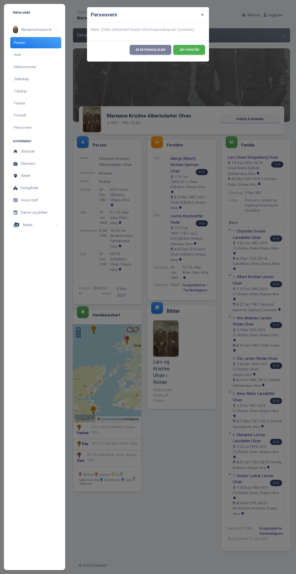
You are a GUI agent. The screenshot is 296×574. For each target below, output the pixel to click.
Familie (19, 103)
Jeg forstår (189, 50)
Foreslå (20, 115)
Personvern (23, 128)
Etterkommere (25, 67)
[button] (35, 29)
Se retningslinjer (150, 50)
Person (19, 43)
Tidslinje (20, 91)
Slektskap (21, 79)
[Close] (202, 14)
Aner (17, 55)
